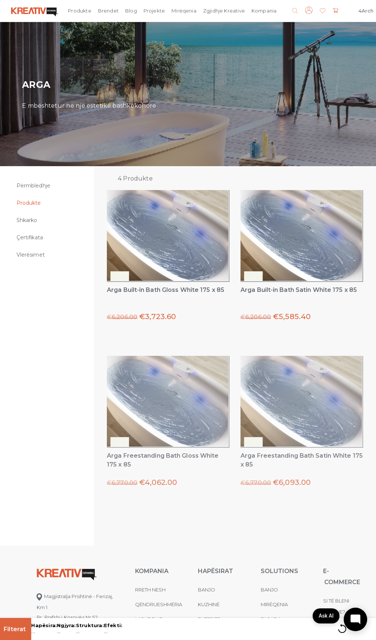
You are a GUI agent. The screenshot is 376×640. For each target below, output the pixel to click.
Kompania (264, 11)
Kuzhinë (209, 604)
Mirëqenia (183, 11)
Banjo (206, 590)
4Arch (365, 11)
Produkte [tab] (29, 203)
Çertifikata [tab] (30, 237)
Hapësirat (215, 571)
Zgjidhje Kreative (224, 11)
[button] (322, 11)
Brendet (108, 11)
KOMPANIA (152, 571)
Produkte (79, 11)
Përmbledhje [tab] (33, 185)
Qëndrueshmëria (158, 604)
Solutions (279, 571)
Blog (131, 11)
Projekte (154, 11)
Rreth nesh (150, 590)
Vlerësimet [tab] (31, 254)
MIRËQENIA (274, 604)
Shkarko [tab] (27, 220)
